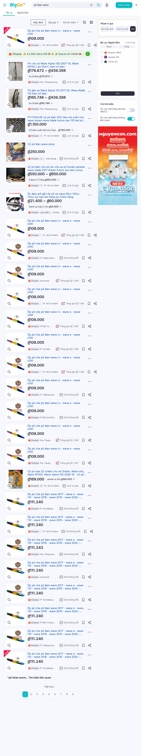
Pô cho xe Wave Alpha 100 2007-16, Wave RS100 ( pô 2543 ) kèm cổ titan (53, 65)
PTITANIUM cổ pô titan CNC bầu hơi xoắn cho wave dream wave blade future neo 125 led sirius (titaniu (57, 120)
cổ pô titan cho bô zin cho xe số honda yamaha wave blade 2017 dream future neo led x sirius (56, 168)
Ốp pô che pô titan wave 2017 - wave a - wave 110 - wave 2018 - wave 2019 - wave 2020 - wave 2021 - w (55, 497)
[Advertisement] (49, 722)
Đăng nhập (124, 5)
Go (132, 29)
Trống (126, 47)
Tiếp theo (49, 686)
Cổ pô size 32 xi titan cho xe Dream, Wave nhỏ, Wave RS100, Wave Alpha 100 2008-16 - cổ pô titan (56, 474)
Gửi (117, 93)
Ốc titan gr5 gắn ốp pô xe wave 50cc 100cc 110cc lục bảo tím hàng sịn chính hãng (53, 195)
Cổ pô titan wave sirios (41, 144)
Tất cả (109, 47)
